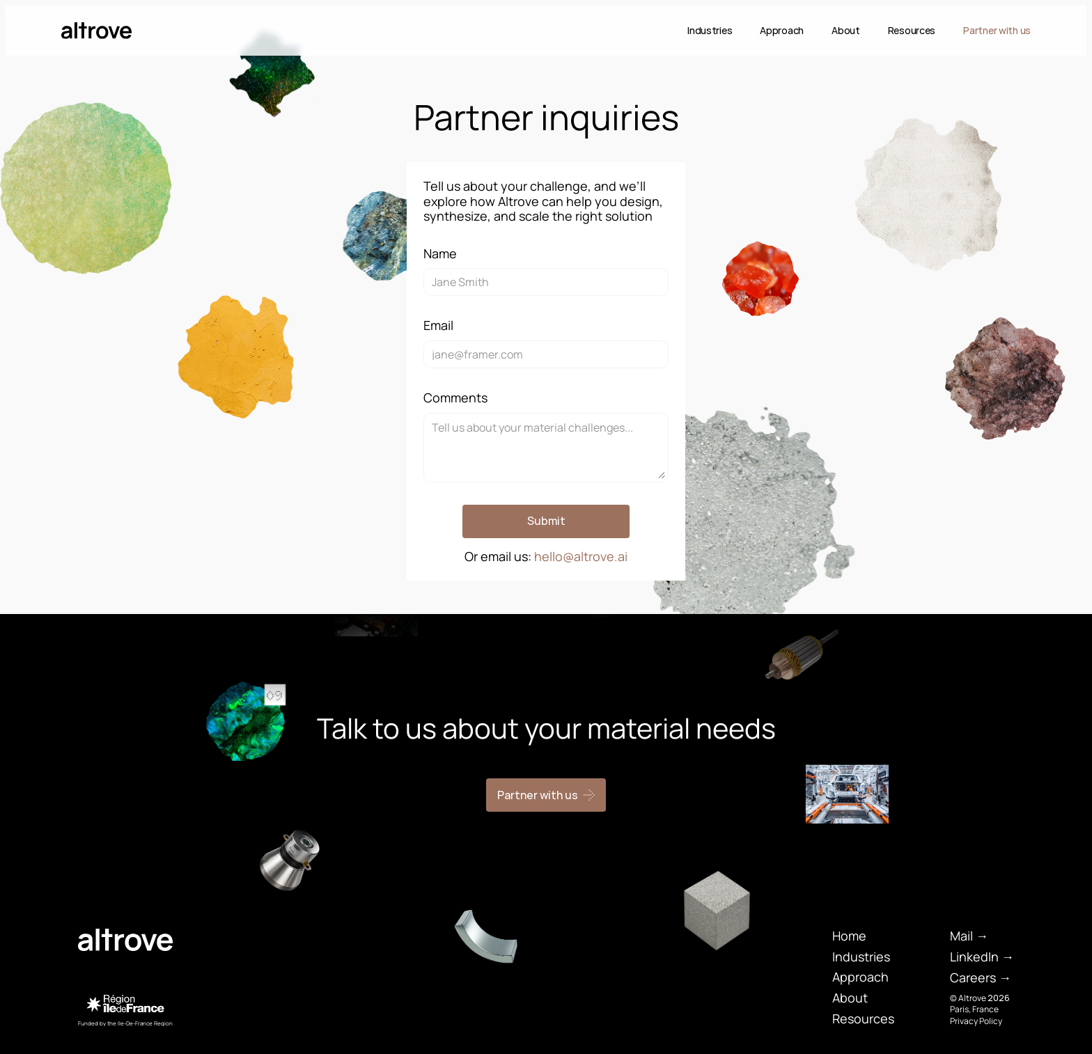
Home (849, 935)
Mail (961, 935)
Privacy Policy (976, 1021)
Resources (911, 30)
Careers (973, 977)
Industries (709, 30)
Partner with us (997, 30)
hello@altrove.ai (580, 556)
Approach (782, 30)
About (846, 30)
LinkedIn (974, 956)
